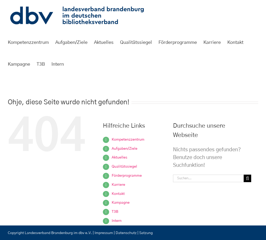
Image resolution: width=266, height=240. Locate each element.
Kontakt (118, 194)
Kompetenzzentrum (128, 139)
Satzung (146, 233)
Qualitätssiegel (124, 166)
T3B (115, 212)
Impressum (104, 233)
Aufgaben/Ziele (124, 148)
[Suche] (247, 178)
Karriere (118, 185)
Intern (117, 221)
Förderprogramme (127, 175)
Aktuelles (119, 157)
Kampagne (121, 202)
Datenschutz (126, 233)
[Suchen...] (208, 178)
